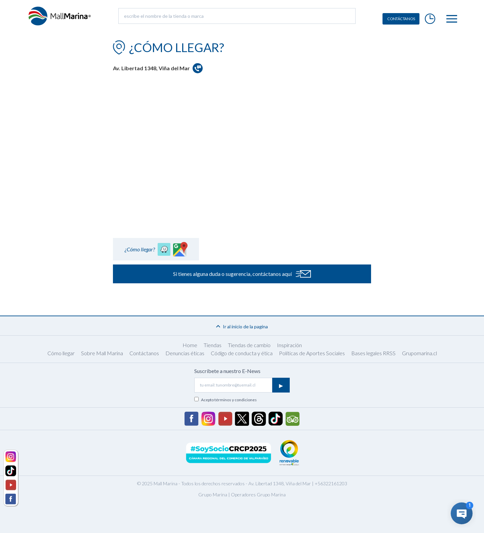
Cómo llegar (61, 353)
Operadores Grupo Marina (258, 494)
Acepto (229, 399)
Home (190, 345)
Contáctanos (144, 353)
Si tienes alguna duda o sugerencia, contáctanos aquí (242, 274)
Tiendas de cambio (249, 345)
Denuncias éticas (184, 353)
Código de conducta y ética (242, 353)
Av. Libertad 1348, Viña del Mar (279, 483)
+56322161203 (331, 483)
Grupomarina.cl (419, 353)
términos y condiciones (235, 399)
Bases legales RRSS (373, 353)
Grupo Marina (212, 494)
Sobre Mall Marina (102, 353)
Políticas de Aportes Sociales (312, 353)
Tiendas (212, 345)
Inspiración (289, 345)
